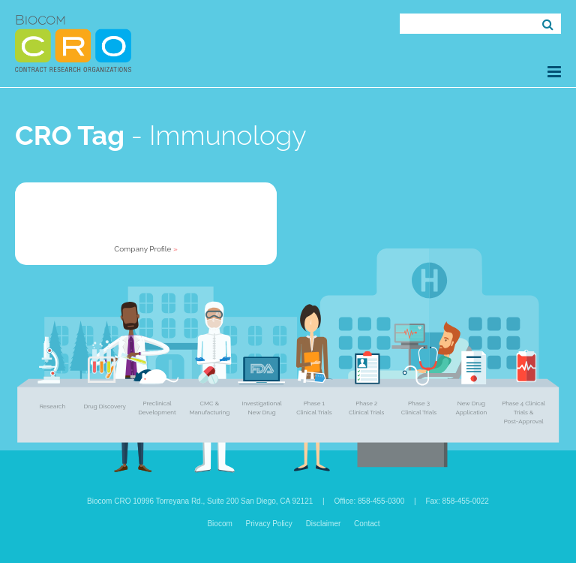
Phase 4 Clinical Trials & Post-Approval (523, 412)
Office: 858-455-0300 (369, 501)
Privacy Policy (269, 523)
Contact (367, 523)
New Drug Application (471, 407)
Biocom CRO (73, 43)
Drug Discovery (104, 406)
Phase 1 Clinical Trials (314, 407)
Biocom (219, 523)
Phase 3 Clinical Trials (418, 407)
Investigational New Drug (261, 407)
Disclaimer (323, 523)
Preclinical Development (157, 407)
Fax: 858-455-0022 (457, 501)
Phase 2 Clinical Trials (366, 407)
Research (52, 406)
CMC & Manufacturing (209, 407)
